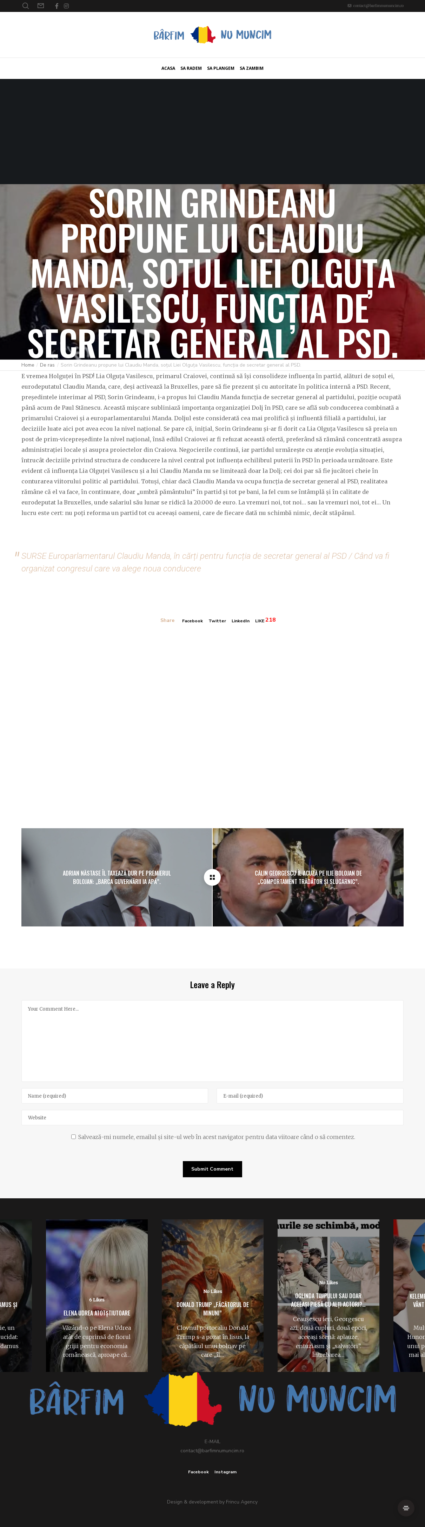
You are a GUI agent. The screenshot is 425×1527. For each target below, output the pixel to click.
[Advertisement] (212, 131)
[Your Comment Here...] (212, 1040)
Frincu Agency (242, 1501)
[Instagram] (66, 6)
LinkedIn (242, 620)
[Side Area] (406, 1508)
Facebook (189, 620)
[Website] (212, 1117)
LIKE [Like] (263, 620)
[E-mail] (310, 1095)
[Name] (114, 1095)
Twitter (216, 620)
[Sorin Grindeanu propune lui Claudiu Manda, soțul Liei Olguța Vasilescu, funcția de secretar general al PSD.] (212, 876)
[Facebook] (57, 6)
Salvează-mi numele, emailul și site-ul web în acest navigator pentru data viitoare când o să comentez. (216, 1136)
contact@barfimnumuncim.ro (378, 6)
